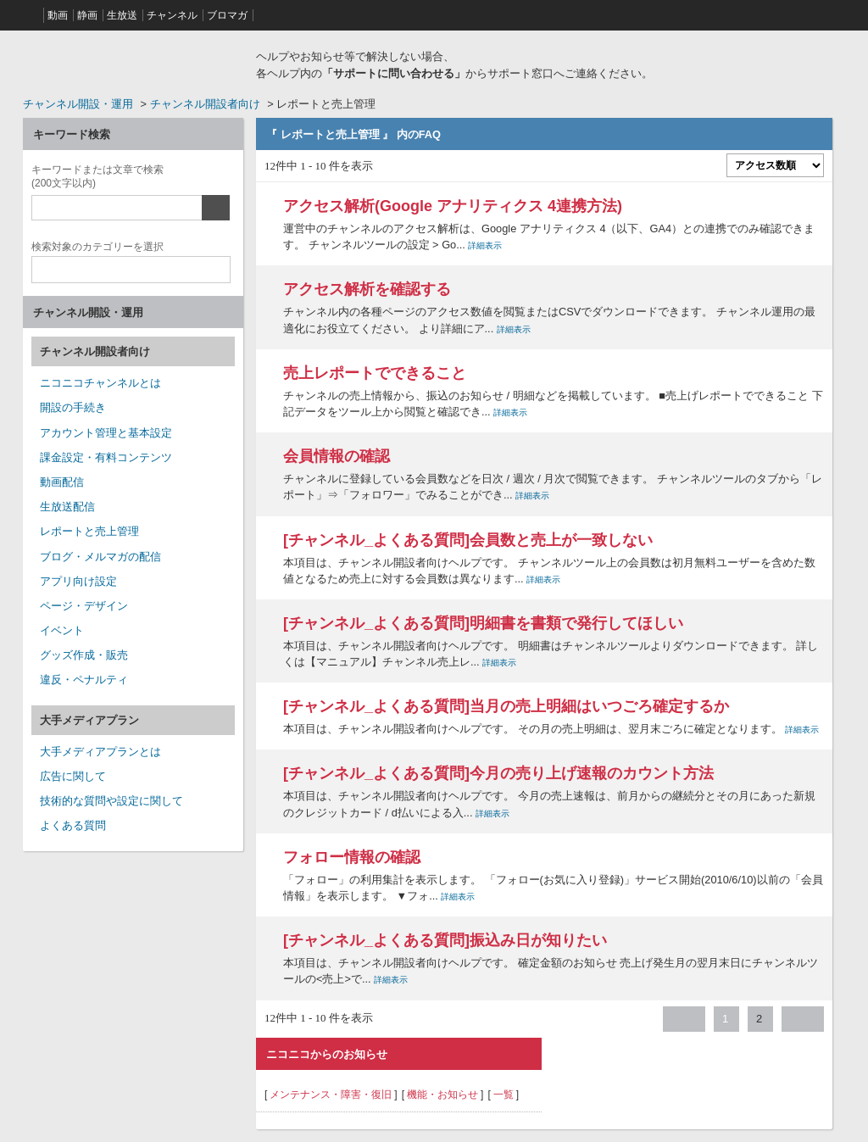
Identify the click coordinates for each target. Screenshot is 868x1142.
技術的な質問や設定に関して (111, 800)
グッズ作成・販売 (84, 655)
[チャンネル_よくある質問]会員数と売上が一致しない (468, 540)
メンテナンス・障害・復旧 (331, 1094)
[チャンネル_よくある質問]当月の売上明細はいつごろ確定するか (506, 706)
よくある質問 (73, 825)
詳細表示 (485, 245)
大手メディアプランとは (100, 751)
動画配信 (62, 482)
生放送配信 (67, 506)
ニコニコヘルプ (133, 63)
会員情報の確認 (336, 456)
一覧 (503, 1094)
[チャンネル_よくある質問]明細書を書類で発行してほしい (483, 623)
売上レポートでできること (374, 373)
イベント (62, 630)
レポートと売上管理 (89, 531)
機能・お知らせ (442, 1094)
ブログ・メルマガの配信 (100, 556)
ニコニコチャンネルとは (100, 382)
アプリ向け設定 (78, 581)
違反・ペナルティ (84, 679)
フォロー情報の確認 (351, 857)
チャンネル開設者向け (205, 103)
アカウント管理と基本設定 (106, 432)
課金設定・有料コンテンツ (106, 457)
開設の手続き (73, 407)
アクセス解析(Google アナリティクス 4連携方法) (452, 206)
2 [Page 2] (759, 1018)
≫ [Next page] (803, 1019)
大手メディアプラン (89, 720)
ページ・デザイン (84, 605)
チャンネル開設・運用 (78, 103)
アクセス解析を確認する (367, 289)
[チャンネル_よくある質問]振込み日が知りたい (445, 940)
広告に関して (73, 776)
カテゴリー (97, 244)
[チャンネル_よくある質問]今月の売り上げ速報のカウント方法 (498, 773)
